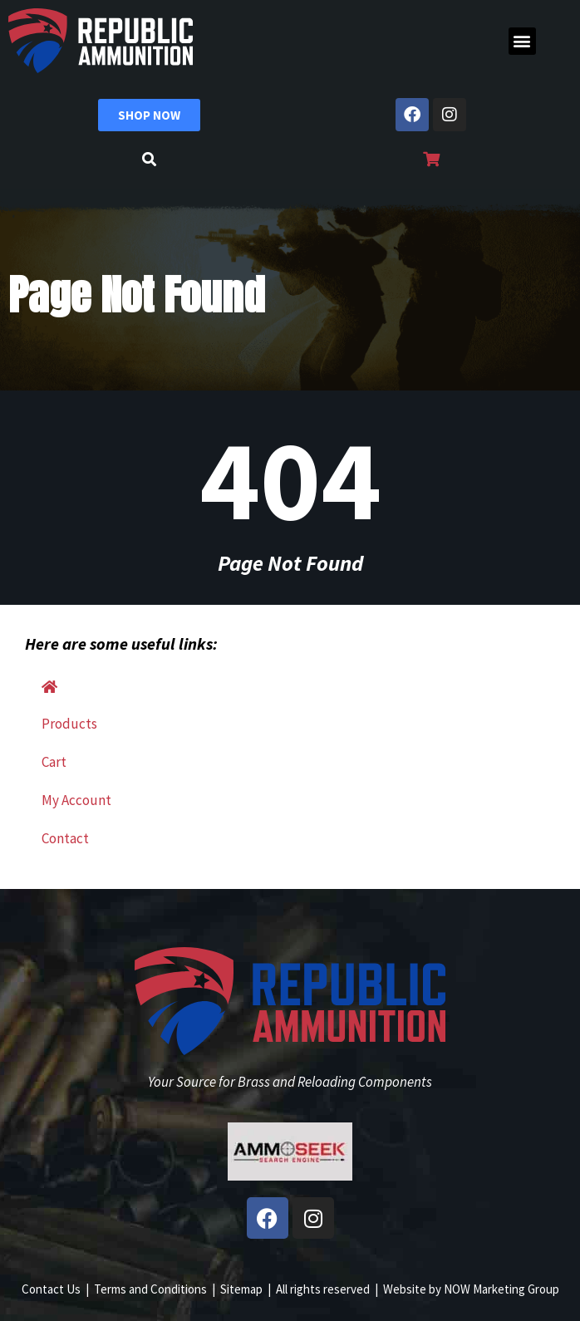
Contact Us (51, 1289)
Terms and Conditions (150, 1289)
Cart (54, 762)
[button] (522, 41)
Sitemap (241, 1289)
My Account (76, 800)
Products (69, 724)
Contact (65, 838)
